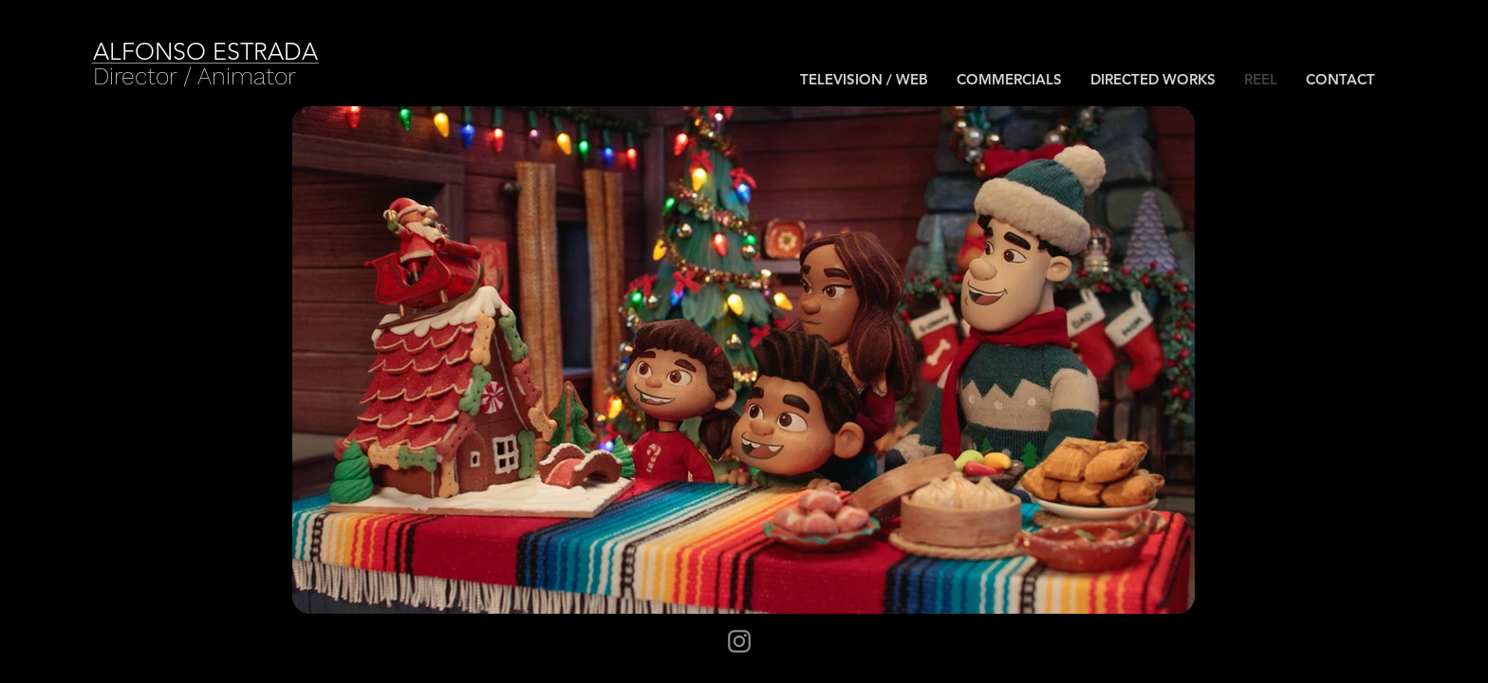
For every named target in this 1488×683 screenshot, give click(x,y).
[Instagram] (739, 641)
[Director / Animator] (195, 76)
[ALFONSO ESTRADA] (236, 51)
